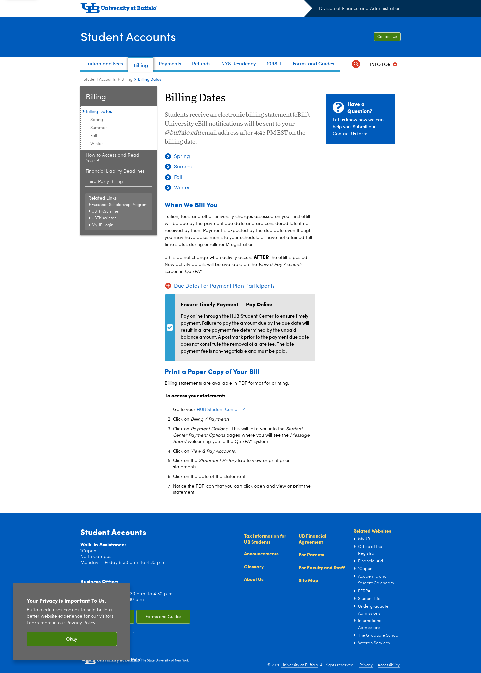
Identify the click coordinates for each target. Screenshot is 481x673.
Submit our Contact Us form (354, 130)
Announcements (261, 553)
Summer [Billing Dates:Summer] (98, 128)
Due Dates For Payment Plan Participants (224, 286)
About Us (254, 579)
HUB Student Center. (221, 409)
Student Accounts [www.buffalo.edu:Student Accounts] (100, 80)
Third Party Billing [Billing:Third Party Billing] (104, 181)
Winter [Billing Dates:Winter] (96, 144)
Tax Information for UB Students (265, 538)
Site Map (308, 580)
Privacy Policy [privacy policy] (80, 623)
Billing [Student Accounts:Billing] (126, 80)
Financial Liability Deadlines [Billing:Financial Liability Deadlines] (115, 171)
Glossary (254, 566)
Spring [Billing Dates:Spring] (96, 120)
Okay (71, 639)
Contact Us (387, 37)
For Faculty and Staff (322, 567)
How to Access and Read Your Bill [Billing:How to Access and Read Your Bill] (112, 158)
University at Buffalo (299, 665)
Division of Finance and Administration (360, 8)
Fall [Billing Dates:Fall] (93, 136)
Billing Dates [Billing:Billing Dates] (99, 111)
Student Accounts (128, 36)
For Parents (311, 554)
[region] (71, 621)
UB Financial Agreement (312, 538)
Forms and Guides (163, 617)
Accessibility (389, 665)
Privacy (366, 665)
